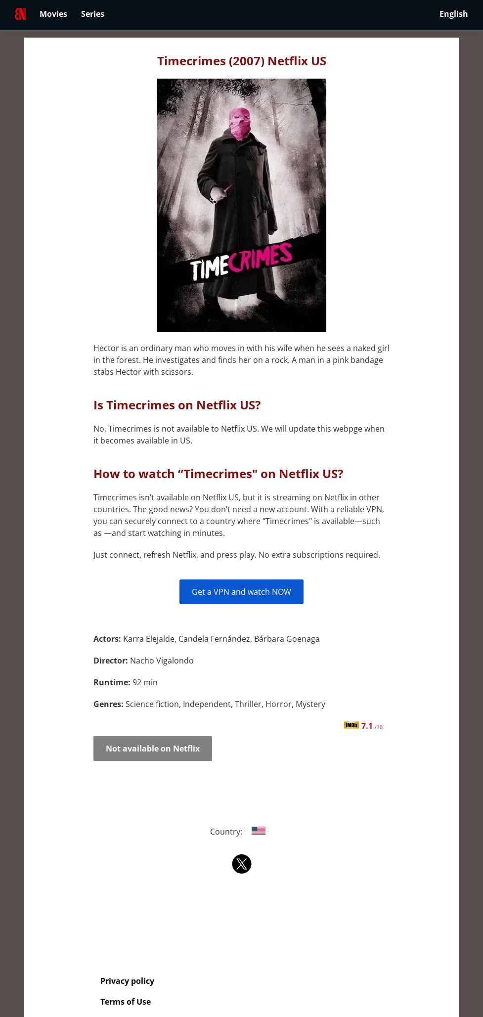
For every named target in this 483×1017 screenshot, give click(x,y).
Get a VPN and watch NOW (241, 591)
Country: (241, 831)
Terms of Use (125, 1001)
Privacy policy (127, 980)
